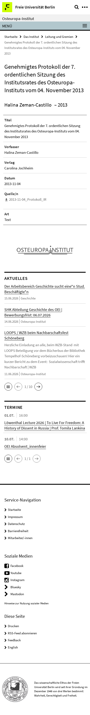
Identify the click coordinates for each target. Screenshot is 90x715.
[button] (8, 386)
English (13, 647)
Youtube (15, 573)
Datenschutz (16, 524)
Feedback (14, 640)
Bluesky (15, 587)
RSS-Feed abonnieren (22, 633)
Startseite (10, 37)
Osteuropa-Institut (18, 18)
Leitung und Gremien (59, 37)
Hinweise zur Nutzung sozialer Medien (26, 603)
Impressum (15, 517)
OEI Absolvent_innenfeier (25, 446)
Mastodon (17, 594)
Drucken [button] (13, 626)
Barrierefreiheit (18, 531)
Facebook (16, 566)
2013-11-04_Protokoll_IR (27, 199)
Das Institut (31, 37)
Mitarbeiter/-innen (20, 538)
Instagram (17, 580)
